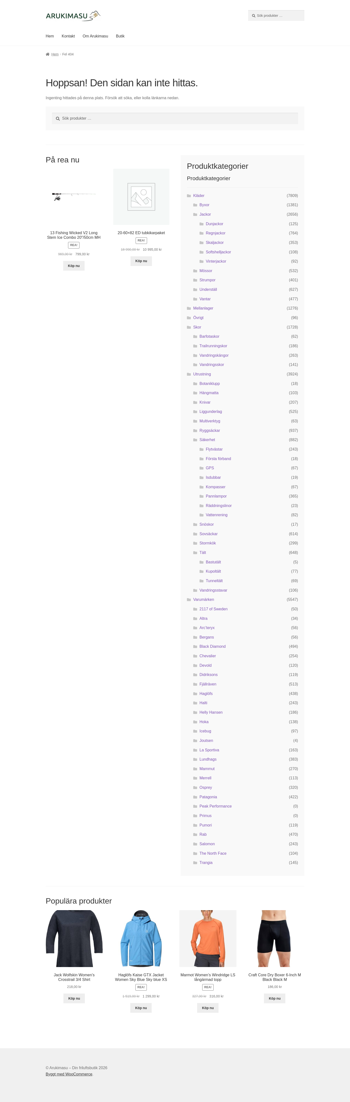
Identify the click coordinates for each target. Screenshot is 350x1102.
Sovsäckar (209, 534)
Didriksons (209, 675)
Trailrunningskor (213, 346)
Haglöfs (206, 694)
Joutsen (206, 740)
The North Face (213, 853)
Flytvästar (214, 449)
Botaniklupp (210, 384)
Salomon (207, 844)
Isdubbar (213, 477)
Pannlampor (216, 496)
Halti (203, 703)
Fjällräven (208, 684)
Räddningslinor (219, 506)
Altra (204, 618)
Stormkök (208, 543)
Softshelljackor (218, 252)
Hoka (204, 722)
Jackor (205, 214)
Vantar (205, 299)
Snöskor (207, 524)
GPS (210, 468)
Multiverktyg (210, 421)
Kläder (198, 196)
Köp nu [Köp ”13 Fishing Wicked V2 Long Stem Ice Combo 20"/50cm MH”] (74, 266)
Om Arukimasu (95, 36)
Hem (50, 36)
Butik (120, 36)
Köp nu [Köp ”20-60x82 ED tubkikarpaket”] (141, 261)
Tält (203, 553)
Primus (206, 816)
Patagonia (208, 797)
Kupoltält (213, 571)
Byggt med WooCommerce (69, 1074)
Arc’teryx (207, 628)
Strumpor (208, 280)
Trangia (206, 863)
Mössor (206, 271)
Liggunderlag (211, 411)
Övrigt (198, 318)
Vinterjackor (216, 261)
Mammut (207, 769)
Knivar (205, 402)
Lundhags (208, 759)
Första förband (218, 459)
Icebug (205, 731)
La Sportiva (209, 750)
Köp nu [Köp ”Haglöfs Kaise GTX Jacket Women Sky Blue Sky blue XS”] (141, 1008)
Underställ (208, 289)
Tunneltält (214, 581)
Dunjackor (214, 224)
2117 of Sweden (214, 609)
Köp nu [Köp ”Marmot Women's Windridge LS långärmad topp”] (208, 1008)
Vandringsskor (212, 365)
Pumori (206, 825)
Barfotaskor (209, 336)
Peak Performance (216, 806)
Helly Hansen (211, 712)
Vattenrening (217, 515)
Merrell (205, 778)
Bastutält (213, 562)
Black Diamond (213, 646)
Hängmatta (209, 393)
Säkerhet (207, 440)
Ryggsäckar (210, 430)
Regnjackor (216, 233)
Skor (197, 327)
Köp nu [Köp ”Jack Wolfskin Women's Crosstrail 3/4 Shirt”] (74, 998)
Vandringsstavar (213, 590)
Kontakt (68, 36)
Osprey (206, 787)
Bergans (207, 637)
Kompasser (216, 487)
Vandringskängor (214, 355)
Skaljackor (215, 242)
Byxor (205, 205)
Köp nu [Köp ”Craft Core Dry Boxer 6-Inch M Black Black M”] (274, 998)
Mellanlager (203, 308)
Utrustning (202, 374)
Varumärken (203, 599)
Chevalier (208, 656)
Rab (203, 834)
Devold (206, 665)
